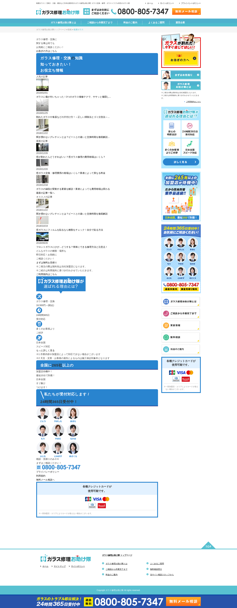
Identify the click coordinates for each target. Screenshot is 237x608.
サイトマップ (60, 566)
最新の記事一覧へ (45, 193)
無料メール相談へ (45, 479)
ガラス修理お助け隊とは (116, 563)
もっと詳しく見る (45, 350)
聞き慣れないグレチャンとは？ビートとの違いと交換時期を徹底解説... (73, 137)
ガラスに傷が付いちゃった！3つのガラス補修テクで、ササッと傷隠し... (73, 96)
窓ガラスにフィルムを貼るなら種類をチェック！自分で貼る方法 (69, 230)
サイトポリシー (167, 3)
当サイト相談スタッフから (162, 575)
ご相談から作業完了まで (116, 569)
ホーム (150, 3)
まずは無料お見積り (46, 262)
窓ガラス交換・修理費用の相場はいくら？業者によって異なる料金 (70, 173)
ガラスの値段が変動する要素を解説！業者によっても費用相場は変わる (73, 189)
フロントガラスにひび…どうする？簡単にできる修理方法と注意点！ (72, 247)
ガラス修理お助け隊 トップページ (117, 555)
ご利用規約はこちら (46, 274)
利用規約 (40, 475)
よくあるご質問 (157, 563)
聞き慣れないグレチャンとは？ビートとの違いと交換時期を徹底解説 (72, 213)
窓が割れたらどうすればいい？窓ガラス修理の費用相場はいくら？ (70, 157)
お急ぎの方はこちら (46, 51)
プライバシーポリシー (191, 3)
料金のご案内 (112, 575)
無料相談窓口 (156, 569)
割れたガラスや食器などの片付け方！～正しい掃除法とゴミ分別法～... (73, 117)
